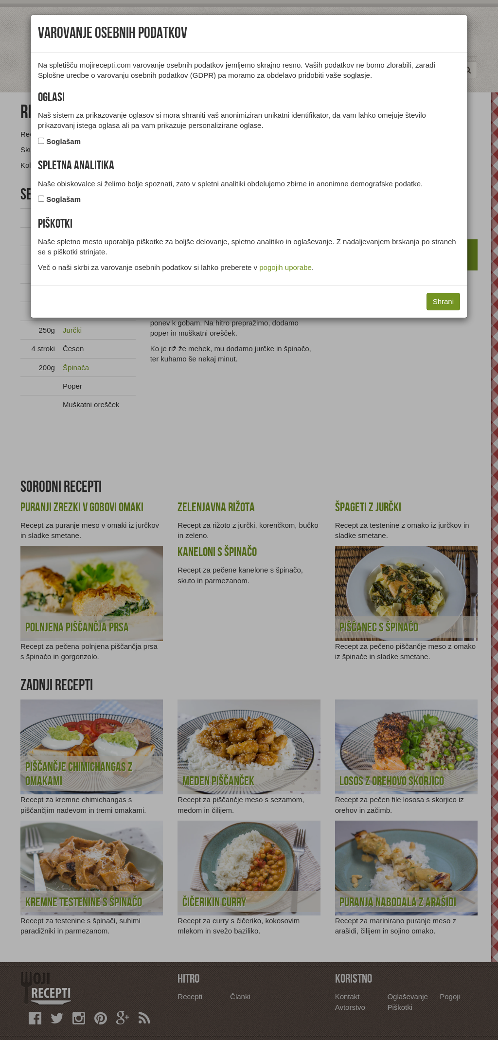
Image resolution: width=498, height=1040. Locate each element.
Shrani (443, 301)
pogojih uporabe (285, 267)
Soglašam (63, 141)
